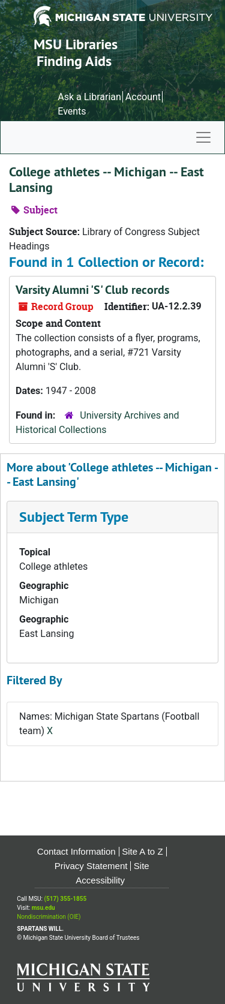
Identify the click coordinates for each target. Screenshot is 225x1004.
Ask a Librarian (89, 97)
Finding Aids (74, 61)
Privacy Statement (91, 866)
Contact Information (76, 851)
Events (72, 111)
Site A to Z (142, 851)
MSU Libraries (76, 44)
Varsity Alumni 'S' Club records (92, 289)
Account (143, 97)
